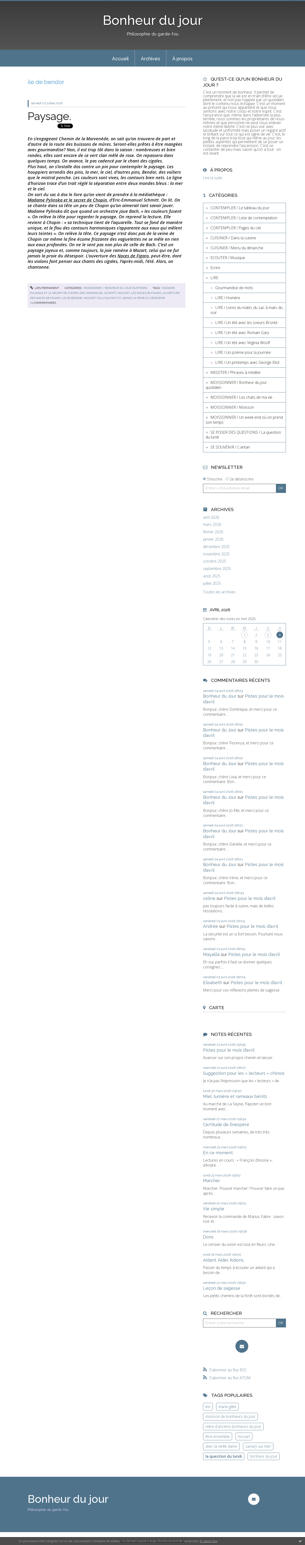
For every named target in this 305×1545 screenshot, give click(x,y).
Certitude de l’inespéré (226, 1124)
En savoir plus (208, 1541)
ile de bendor (72, 298)
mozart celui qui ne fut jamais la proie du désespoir (124, 298)
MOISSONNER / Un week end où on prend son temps (244, 420)
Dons (208, 1236)
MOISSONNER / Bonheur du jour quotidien (115, 288)
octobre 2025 (214, 561)
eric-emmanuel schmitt (98, 293)
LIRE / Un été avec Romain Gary (242, 332)
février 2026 (213, 531)
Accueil (120, 59)
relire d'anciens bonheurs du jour (233, 1426)
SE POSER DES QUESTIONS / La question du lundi (243, 435)
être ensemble (217, 1436)
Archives (150, 59)
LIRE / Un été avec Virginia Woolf (242, 342)
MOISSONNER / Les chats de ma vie (241, 397)
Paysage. (49, 116)
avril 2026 (211, 517)
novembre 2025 (216, 554)
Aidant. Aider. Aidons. (223, 1260)
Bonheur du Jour (219, 696)
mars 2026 (212, 524)
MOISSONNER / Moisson (232, 407)
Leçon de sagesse (221, 1288)
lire (207, 1406)
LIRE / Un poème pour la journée (243, 352)
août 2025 (211, 576)
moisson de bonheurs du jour (230, 1416)
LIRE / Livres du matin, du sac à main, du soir (246, 310)
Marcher (211, 1180)
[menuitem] (120, 58)
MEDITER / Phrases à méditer (235, 372)
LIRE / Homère (227, 297)
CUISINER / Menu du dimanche (236, 248)
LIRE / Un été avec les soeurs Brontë (246, 322)
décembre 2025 (216, 546)
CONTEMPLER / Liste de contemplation (243, 217)
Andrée (210, 926)
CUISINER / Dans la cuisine (233, 237)
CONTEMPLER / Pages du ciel (235, 227)
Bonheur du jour (153, 20)
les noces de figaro (146, 293)
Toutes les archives (219, 592)
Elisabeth (212, 982)
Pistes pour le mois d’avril (249, 898)
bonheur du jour (263, 1456)
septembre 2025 (217, 568)
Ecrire (215, 267)
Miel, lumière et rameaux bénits (235, 1096)
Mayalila (211, 954)
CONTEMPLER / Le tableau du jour (239, 207)
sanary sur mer (258, 1446)
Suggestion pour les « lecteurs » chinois (244, 1073)
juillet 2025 (212, 583)
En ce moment (218, 1152)
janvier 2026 (213, 539)
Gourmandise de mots (234, 287)
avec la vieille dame (221, 1446)
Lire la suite (212, 177)
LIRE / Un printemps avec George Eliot (247, 362)
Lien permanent (44, 288)
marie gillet (227, 1406)
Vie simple (213, 1208)
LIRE (214, 277)
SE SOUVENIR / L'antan (230, 447)
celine (209, 898)
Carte (216, 1007)
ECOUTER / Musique (227, 257)
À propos (182, 59)
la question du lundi (223, 1456)
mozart (124, 293)
